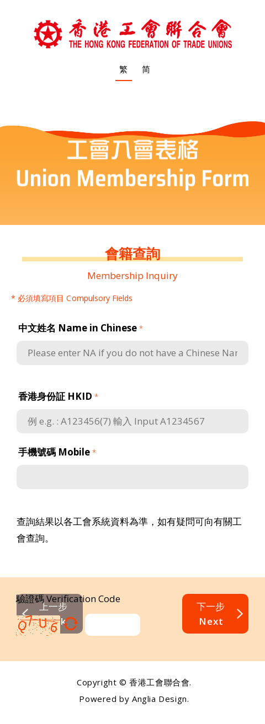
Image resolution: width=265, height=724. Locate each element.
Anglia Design (159, 698)
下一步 (211, 614)
